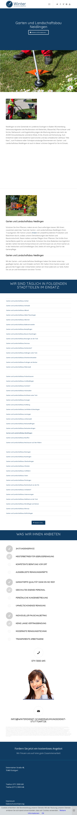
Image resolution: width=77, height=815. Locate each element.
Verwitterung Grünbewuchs (53, 729)
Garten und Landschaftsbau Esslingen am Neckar (21, 362)
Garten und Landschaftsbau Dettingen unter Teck (21, 353)
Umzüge (35, 732)
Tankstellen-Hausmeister (18, 731)
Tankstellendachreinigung (30, 728)
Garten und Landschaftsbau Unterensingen (20, 494)
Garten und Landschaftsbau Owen (17, 475)
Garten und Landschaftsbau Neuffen (17, 438)
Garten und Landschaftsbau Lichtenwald (19, 419)
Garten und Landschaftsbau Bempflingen (19, 329)
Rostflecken (60, 729)
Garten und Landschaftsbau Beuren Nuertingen (21, 334)
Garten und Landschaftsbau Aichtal (17, 301)
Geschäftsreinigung (25, 726)
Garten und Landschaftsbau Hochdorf (18, 386)
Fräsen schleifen (34, 729)
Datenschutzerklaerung (15, 804)
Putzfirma (47, 730)
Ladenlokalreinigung (43, 726)
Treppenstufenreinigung (18, 730)
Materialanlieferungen (14, 732)
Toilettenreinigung (50, 726)
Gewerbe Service (56, 726)
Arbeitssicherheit (42, 734)
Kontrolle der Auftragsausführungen (30, 735)
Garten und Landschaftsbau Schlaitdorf (18, 490)
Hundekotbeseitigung (18, 727)
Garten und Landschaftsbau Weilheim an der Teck (22, 499)
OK (43, 813)
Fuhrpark (55, 733)
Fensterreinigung (32, 731)
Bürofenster (38, 730)
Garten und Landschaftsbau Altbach (17, 310)
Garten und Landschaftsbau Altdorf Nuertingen (21, 315)
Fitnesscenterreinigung (39, 731)
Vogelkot (46, 729)
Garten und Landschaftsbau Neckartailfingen (20, 424)
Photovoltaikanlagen (57, 730)
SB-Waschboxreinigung (22, 728)
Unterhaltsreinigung (33, 731)
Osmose (38, 731)
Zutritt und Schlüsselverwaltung (49, 731)
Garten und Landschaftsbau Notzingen (18, 452)
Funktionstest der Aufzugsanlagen (52, 734)
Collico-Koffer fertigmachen (34, 733)
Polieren (39, 729)
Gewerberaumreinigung (10, 731)
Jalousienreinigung (25, 731)
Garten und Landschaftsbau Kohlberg (18, 405)
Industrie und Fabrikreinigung (34, 726)
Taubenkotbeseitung (26, 727)
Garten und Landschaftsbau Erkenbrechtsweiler (21, 357)
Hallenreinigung (47, 727)
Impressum (10, 801)
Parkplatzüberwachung (53, 735)
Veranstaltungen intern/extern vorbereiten (45, 732)
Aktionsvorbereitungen (14, 735)
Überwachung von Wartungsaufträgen (25, 734)
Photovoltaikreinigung (65, 730)
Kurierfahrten (57, 731)
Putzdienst (43, 730)
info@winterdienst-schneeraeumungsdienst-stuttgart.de (38, 720)
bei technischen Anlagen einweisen (43, 735)
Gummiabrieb (23, 729)
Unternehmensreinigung (10, 727)
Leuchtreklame (25, 730)
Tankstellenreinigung (65, 727)
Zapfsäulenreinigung (46, 728)
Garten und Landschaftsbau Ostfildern (18, 471)
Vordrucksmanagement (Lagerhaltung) (46, 733)
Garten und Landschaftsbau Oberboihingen (20, 461)
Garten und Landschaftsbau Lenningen (18, 414)
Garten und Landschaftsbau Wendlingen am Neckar (22, 504)
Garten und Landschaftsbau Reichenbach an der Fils (22, 485)
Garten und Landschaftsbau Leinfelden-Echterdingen (23, 409)
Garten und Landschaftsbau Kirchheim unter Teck (21, 395)
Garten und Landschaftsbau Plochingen (18, 480)
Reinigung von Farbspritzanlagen (55, 727)
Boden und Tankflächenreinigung (11, 728)
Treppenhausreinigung (9, 730)
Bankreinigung (19, 726)
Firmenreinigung (13, 726)
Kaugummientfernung (9, 729)
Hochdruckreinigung (17, 729)
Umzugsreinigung (26, 731)
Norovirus (51, 730)
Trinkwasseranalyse (34, 727)
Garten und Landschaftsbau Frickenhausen (20, 376)
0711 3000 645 (38, 661)
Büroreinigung (8, 726)
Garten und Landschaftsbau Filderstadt (18, 367)
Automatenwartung (14, 733)
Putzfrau (61, 726)
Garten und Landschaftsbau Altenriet (18, 320)
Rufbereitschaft (61, 734)
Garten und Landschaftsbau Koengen (18, 400)
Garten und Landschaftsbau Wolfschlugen (19, 513)
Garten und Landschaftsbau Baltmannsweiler (20, 324)
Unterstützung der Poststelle (23, 733)
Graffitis (42, 729)
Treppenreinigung (66, 729)
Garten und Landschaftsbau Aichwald (18, 306)
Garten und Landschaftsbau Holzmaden (19, 391)
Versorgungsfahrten (22, 732)
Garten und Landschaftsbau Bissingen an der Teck (22, 339)
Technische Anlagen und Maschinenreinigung (48, 731)
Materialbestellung (61, 733)
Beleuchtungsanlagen (32, 730)
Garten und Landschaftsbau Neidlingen (19, 433)
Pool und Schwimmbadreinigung (62, 731)
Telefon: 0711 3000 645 (15, 784)
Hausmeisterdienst (17, 731)
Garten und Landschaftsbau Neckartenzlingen (20, 428)
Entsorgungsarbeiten (30, 732)
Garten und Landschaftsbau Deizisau (18, 343)
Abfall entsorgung (41, 727)
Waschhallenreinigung (39, 728)
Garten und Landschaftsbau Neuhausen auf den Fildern (24, 442)
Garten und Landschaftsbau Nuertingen (18, 457)
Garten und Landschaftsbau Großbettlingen (20, 381)
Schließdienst (20, 735)
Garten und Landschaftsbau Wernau (17, 509)
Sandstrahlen (28, 729)
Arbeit (34, 233)
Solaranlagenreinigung (9, 731)
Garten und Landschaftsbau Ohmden (18, 466)
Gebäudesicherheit (36, 734)
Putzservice (66, 726)
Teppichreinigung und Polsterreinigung (57, 728)
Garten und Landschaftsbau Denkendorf (19, 348)
